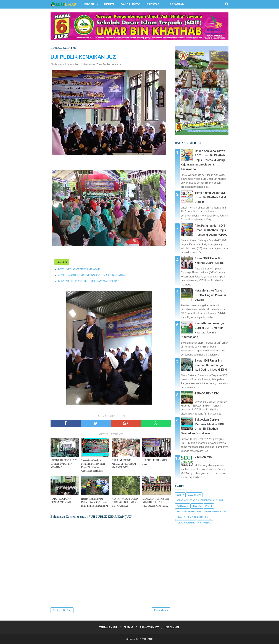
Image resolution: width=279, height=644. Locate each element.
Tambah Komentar (112, 64)
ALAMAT (128, 627)
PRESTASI (153, 4)
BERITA (109, 4)
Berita (180, 495)
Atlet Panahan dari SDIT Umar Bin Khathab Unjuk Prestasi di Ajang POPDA (211, 230)
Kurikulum (182, 506)
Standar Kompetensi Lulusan (193, 517)
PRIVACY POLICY (149, 627)
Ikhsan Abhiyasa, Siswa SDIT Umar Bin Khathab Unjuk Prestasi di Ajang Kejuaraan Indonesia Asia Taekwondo (203, 160)
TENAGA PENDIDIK (207, 393)
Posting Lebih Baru (62, 610)
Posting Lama (161, 610)
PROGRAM (177, 4)
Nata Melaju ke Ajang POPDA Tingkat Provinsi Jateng (210, 295)
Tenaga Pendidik (185, 523)
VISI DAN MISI (203, 457)
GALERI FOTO (130, 4)
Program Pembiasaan (189, 511)
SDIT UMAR (147, 639)
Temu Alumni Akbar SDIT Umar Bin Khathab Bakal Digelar (211, 197)
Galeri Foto (194, 495)
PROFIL (89, 4)
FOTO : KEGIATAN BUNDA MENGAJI (79, 269)
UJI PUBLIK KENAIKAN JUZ (155, 462)
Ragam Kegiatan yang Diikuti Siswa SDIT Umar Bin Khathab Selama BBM (94, 502)
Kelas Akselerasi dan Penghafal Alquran (200, 500)
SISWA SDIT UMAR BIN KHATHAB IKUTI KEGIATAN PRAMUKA (155, 502)
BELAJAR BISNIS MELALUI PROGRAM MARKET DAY (88, 281)
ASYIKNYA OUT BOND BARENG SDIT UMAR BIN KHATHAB (92, 275)
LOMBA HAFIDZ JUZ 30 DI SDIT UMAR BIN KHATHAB (64, 464)
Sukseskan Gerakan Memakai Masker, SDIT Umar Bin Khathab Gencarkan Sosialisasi (93, 465)
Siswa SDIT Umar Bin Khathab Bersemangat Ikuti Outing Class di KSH (211, 365)
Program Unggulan (215, 511)
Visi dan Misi (204, 523)
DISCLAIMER (172, 627)
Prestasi (197, 506)
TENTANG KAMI (108, 627)
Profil (208, 506)
